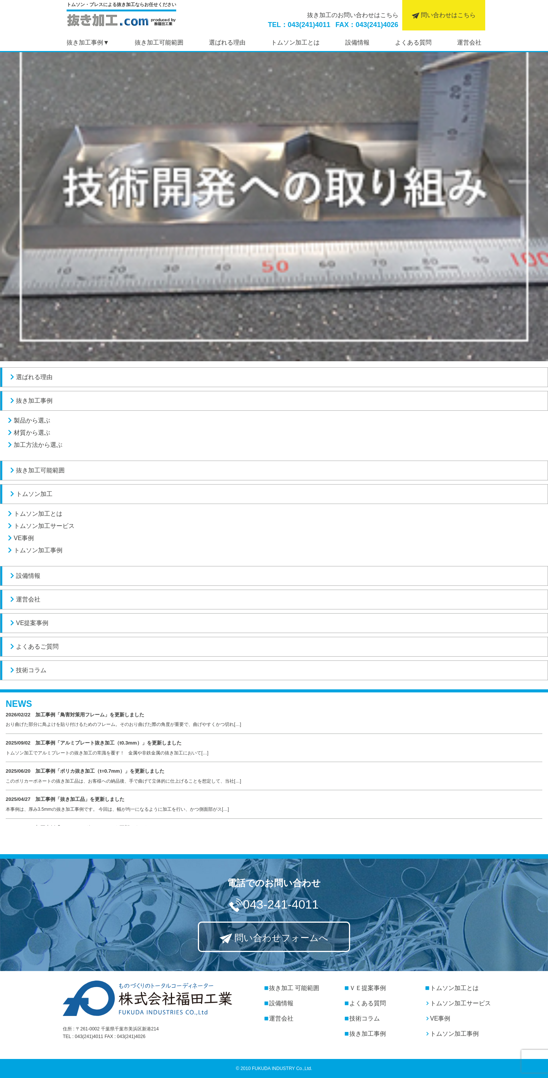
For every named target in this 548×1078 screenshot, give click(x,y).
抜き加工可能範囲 (36, 470)
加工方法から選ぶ (34, 445)
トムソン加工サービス (40, 526)
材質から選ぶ (28, 432)
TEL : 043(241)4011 (83, 1036)
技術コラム (27, 670)
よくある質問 (365, 1003)
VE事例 (20, 538)
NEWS (19, 704)
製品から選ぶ (28, 420)
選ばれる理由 (30, 377)
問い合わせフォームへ (274, 938)
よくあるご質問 (33, 646)
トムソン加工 (30, 494)
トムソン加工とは (34, 513)
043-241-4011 (274, 905)
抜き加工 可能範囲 (288, 988)
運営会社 (24, 599)
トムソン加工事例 (34, 550)
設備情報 (24, 575)
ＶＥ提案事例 (365, 988)
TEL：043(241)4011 (299, 25)
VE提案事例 (28, 623)
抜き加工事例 (85, 42)
